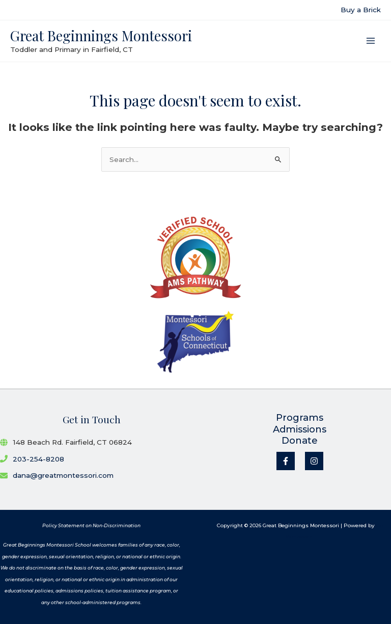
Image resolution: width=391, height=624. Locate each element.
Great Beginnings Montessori (101, 35)
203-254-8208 (38, 459)
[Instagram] (314, 461)
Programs (299, 417)
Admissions (299, 429)
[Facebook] (285, 461)
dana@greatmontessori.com (63, 475)
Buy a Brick (361, 10)
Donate (300, 440)
